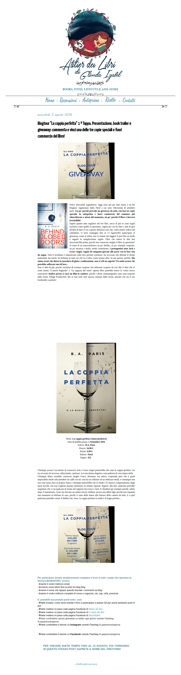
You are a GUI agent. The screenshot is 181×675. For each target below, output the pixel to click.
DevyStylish (94, 615)
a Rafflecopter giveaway (86, 664)
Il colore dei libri (96, 612)
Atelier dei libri (96, 609)
